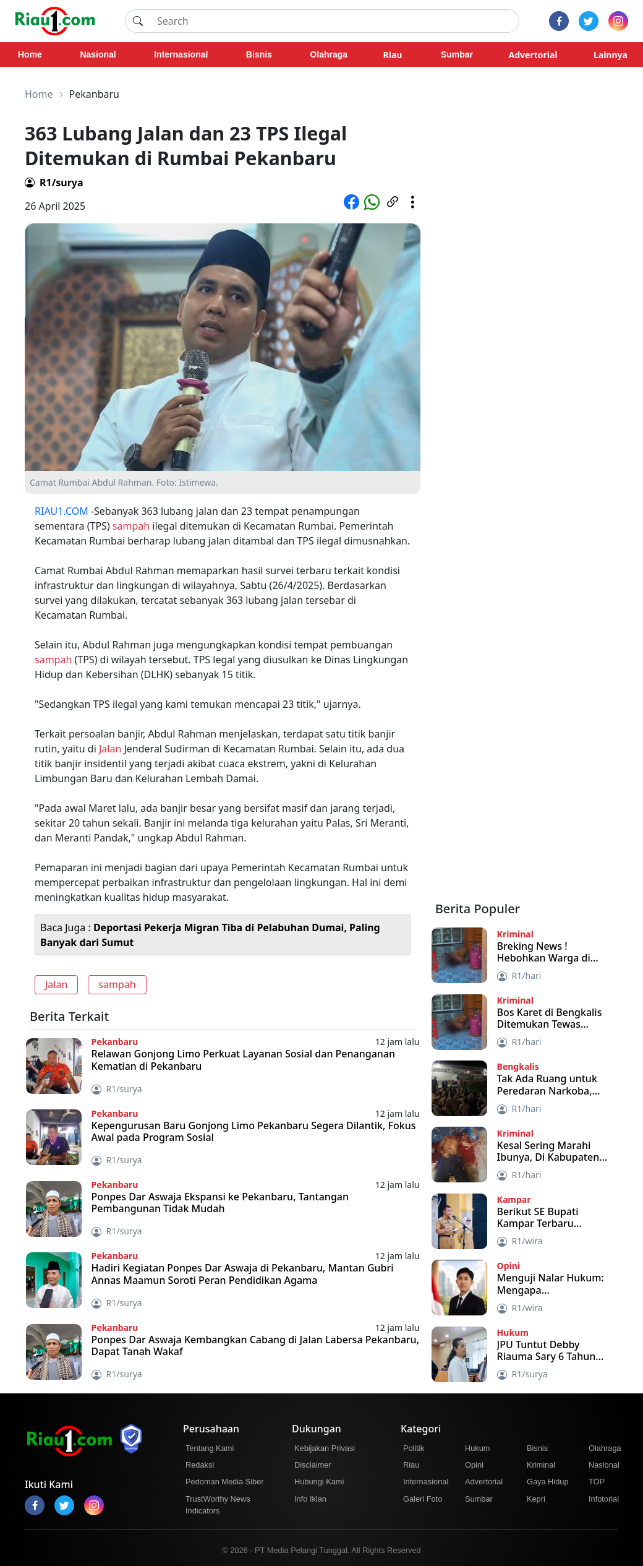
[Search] (334, 21)
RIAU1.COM (61, 511)
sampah (131, 526)
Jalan (110, 748)
